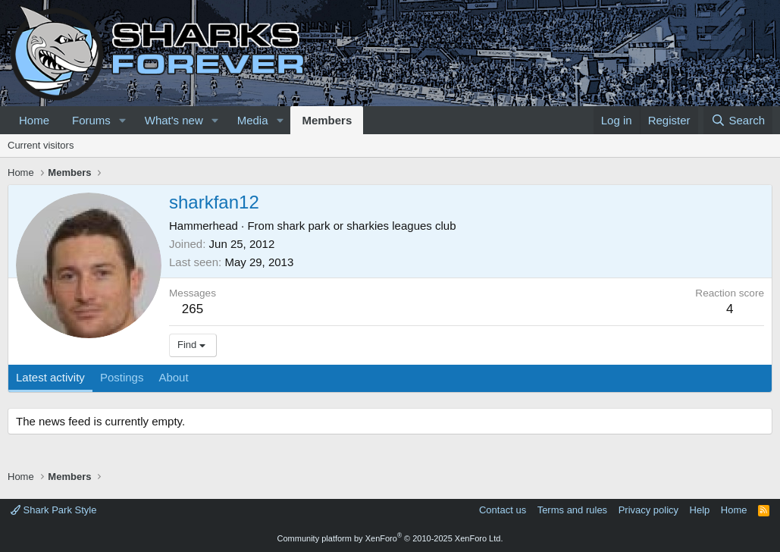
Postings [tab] (122, 377)
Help (700, 510)
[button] (122, 120)
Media (252, 120)
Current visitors (41, 145)
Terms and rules (572, 510)
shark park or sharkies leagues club (366, 225)
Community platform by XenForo (390, 538)
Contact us (502, 510)
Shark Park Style (53, 510)
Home (34, 120)
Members (327, 120)
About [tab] (173, 377)
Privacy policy (648, 510)
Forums (91, 120)
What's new (174, 120)
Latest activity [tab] (50, 377)
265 (192, 309)
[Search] (737, 120)
